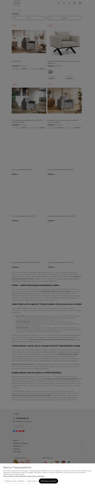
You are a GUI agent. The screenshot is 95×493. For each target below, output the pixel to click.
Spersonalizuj (32, 481)
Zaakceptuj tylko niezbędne (14, 481)
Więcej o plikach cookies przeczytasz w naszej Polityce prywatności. (24, 476)
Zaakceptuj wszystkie (48, 481)
